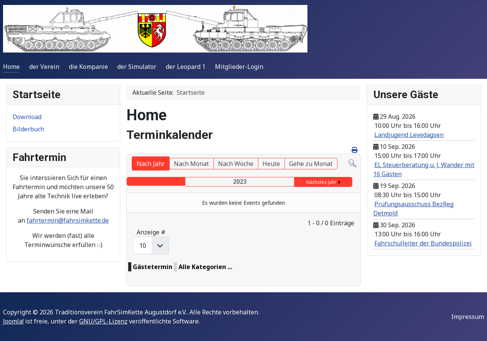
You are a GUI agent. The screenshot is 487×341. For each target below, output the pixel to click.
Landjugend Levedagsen (409, 135)
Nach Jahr (151, 163)
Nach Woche (235, 163)
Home (11, 66)
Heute (271, 163)
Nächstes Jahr (321, 182)
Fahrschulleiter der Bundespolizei (423, 243)
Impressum (467, 316)
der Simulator (136, 66)
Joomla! (13, 321)
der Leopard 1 (185, 66)
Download (27, 117)
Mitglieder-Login (239, 66)
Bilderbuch (28, 129)
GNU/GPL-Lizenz (103, 321)
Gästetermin (152, 267)
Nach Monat (191, 163)
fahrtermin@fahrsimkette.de (68, 220)
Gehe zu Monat (311, 163)
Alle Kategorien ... (205, 267)
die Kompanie (88, 66)
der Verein (44, 66)
